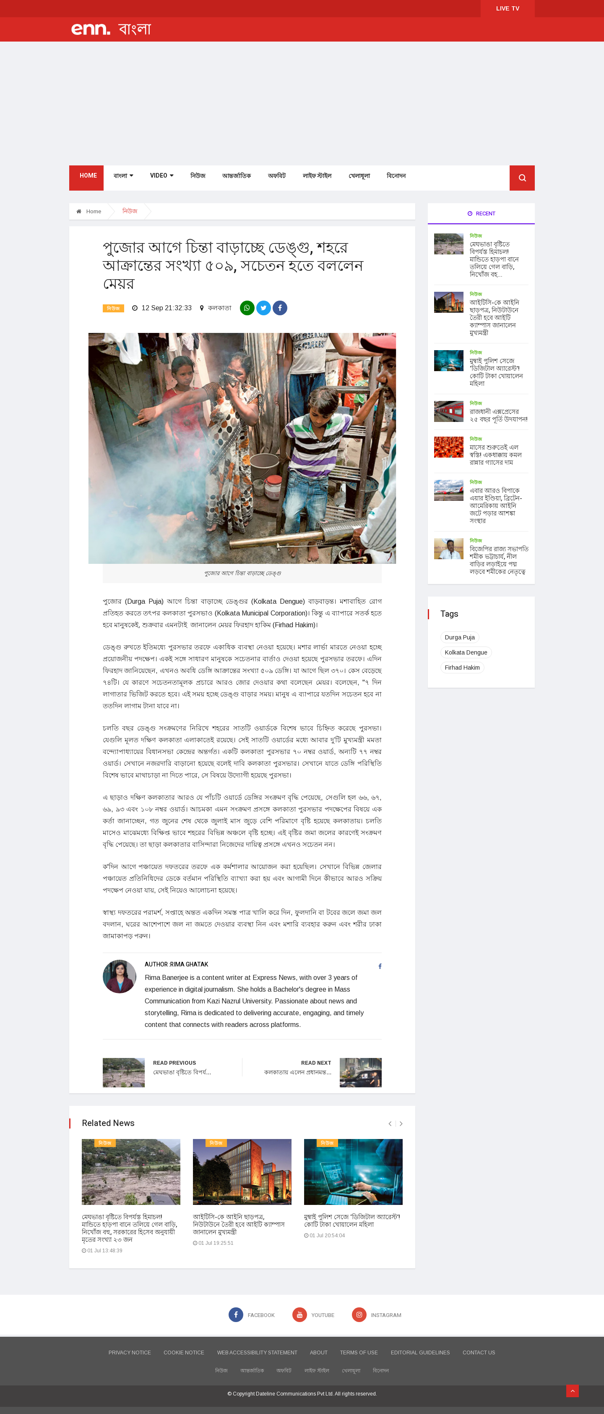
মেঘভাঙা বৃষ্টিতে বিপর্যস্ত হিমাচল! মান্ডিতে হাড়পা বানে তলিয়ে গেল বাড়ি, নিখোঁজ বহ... (494, 259)
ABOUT (319, 1349)
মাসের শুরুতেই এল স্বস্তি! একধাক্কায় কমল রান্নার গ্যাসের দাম (496, 455)
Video (159, 179)
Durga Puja (460, 637)
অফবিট (273, 179)
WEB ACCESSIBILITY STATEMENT (250, 1349)
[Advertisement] (302, 104)
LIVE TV (507, 8)
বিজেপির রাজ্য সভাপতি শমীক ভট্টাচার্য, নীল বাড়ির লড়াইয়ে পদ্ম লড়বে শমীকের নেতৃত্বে (499, 560)
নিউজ (195, 179)
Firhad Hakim (462, 667)
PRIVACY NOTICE (107, 1349)
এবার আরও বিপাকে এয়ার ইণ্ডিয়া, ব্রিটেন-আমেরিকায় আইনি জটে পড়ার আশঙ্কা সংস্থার (496, 506)
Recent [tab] (481, 213)
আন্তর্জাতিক (233, 179)
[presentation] (389, 1120)
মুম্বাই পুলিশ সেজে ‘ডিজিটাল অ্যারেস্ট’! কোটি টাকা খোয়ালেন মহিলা (352, 1217)
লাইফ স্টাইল (313, 179)
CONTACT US (501, 1349)
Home (86, 179)
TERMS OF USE (366, 1349)
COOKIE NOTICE (169, 1349)
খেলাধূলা (355, 179)
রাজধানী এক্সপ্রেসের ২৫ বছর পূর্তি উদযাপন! (499, 415)
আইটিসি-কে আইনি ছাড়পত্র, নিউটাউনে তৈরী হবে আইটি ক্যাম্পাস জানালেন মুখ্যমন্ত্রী (239, 1221)
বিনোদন (392, 179)
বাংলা (121, 179)
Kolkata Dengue (466, 652)
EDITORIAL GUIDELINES (435, 1349)
